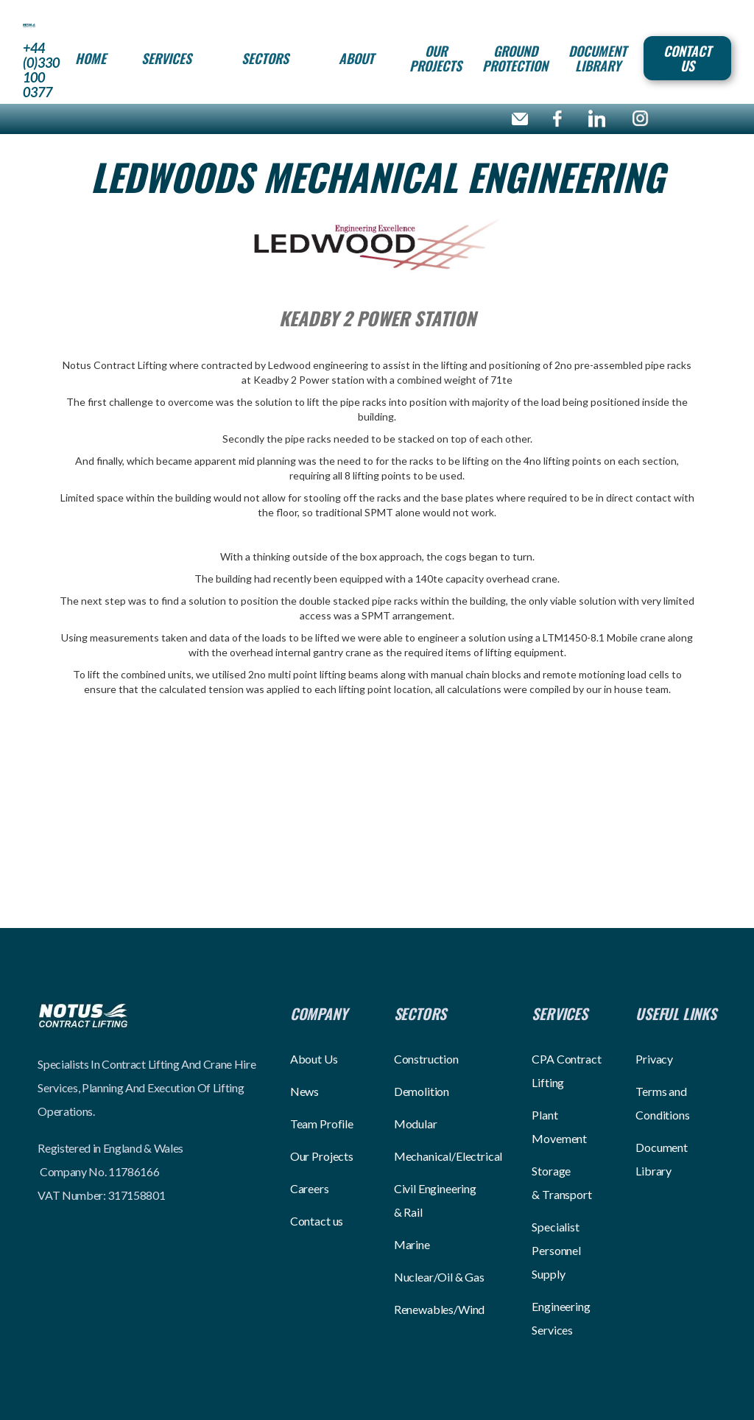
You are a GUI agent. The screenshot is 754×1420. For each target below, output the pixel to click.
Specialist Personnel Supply (556, 1250)
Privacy (654, 1059)
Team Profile (321, 1124)
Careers (309, 1188)
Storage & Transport (561, 1182)
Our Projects (321, 1156)
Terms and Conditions (662, 1103)
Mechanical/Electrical (448, 1156)
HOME (90, 58)
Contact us (316, 1221)
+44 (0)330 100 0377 (41, 69)
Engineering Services (561, 1318)
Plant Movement (559, 1126)
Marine (412, 1244)
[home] (29, 24)
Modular (415, 1124)
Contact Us (687, 58)
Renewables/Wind (439, 1309)
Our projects (435, 58)
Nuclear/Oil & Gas (439, 1277)
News (304, 1091)
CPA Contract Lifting (566, 1070)
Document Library (597, 58)
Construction (426, 1059)
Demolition (421, 1091)
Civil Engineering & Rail (435, 1200)
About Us (314, 1059)
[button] (166, 58)
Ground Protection (515, 58)
